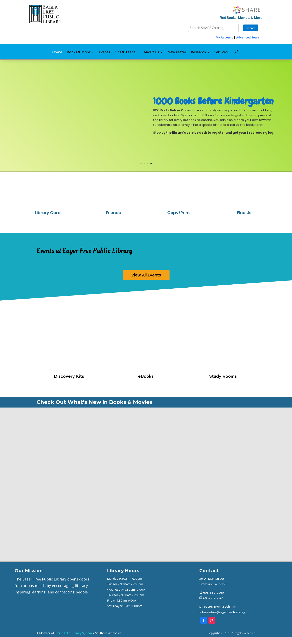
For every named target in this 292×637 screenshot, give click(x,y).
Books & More (78, 52)
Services (221, 52)
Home (57, 52)
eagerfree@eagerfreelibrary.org (224, 612)
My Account (224, 37)
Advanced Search (248, 37)
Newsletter (176, 52)
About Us (151, 52)
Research (198, 52)
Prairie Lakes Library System (73, 633)
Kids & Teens (124, 52)
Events (104, 52)
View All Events (146, 275)
